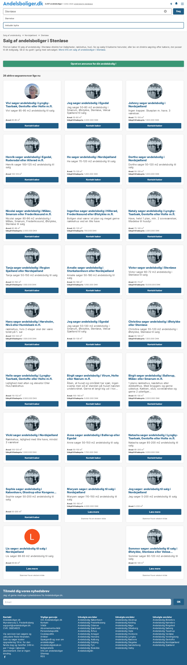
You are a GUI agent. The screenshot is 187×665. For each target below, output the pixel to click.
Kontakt (44, 622)
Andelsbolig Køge (124, 625)
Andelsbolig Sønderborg (128, 645)
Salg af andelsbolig (12, 35)
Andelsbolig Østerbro (164, 619)
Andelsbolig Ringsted (164, 625)
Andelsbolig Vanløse (163, 634)
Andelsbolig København (90, 619)
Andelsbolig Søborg (163, 628)
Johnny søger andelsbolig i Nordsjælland (146, 104)
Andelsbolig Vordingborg (166, 636)
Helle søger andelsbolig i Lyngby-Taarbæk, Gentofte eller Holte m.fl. (29, 377)
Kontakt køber (32, 125)
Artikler (44, 636)
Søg (178, 11)
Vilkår (43, 625)
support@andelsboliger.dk (17, 625)
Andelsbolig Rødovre (126, 639)
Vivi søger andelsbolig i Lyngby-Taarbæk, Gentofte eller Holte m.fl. (29, 104)
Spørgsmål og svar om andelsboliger (52, 641)
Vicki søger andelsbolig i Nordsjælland (32, 435)
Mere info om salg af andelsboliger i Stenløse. (82, 49)
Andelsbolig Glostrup (126, 619)
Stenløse (45, 35)
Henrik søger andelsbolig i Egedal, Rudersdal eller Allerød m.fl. (29, 158)
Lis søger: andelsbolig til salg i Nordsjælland (26, 550)
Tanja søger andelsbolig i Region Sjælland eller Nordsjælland (28, 269)
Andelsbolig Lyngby (125, 636)
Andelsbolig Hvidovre (126, 634)
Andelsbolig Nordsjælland (166, 642)
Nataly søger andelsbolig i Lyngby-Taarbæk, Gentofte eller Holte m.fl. (152, 212)
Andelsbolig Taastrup (164, 631)
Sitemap (44, 653)
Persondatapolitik (49, 631)
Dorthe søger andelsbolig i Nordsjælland (146, 158)
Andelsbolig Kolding (125, 622)
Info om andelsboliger (51, 650)
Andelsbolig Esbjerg (88, 642)
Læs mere (93, 511)
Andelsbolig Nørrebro (164, 622)
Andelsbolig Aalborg (88, 639)
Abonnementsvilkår (50, 628)
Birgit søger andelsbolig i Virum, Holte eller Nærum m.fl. (93, 377)
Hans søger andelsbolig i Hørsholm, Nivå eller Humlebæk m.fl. (30, 323)
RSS (42, 656)
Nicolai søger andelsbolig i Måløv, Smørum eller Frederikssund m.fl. (29, 212)
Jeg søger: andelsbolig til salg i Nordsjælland (149, 490)
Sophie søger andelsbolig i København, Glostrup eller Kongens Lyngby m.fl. (30, 492)
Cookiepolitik (47, 634)
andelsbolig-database (83, 4)
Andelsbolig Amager (88, 634)
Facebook (4, 657)
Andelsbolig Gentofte (164, 639)
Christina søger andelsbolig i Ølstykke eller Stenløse (154, 323)
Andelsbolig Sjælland (163, 645)
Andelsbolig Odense (88, 625)
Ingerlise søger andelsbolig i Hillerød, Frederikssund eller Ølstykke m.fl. (92, 212)
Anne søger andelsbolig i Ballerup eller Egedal (93, 436)
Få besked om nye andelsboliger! (171, 4)
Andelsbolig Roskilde (88, 648)
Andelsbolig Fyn (86, 645)
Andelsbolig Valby (124, 648)
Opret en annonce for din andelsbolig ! (93, 63)
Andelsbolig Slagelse (126, 642)
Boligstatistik (47, 648)
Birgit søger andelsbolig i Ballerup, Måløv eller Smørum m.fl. (151, 377)
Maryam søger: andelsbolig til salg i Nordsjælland (91, 490)
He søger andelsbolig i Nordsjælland (91, 157)
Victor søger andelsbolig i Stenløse (152, 267)
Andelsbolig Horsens (88, 636)
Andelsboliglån (85, 650)
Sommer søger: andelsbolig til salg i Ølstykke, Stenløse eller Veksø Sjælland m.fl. (152, 552)
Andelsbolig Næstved (89, 628)
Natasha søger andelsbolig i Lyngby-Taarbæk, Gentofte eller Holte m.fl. (153, 436)
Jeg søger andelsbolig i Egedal (88, 103)
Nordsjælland (31, 35)
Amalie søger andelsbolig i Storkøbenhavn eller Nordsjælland (90, 269)
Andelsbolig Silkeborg (126, 628)
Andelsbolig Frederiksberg (91, 622)
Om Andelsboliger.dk (51, 619)
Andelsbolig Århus (87, 631)
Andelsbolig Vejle (124, 631)
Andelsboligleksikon (50, 645)
